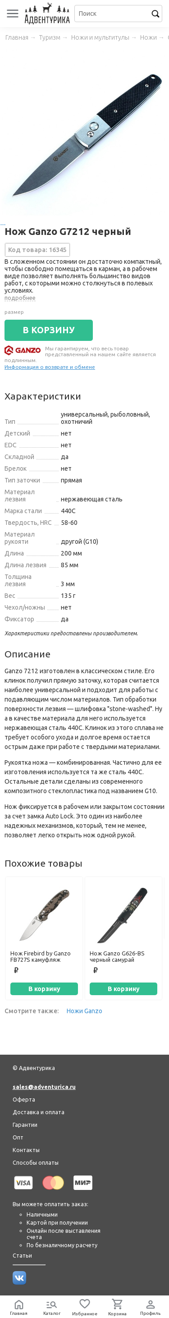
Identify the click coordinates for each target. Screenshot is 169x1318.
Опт (18, 1137)
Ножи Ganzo (84, 1011)
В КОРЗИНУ (49, 330)
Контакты (26, 1150)
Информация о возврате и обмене (50, 367)
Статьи (22, 1255)
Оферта (24, 1099)
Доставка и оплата (38, 1112)
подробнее (20, 297)
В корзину (44, 988)
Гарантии (25, 1124)
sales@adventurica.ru (44, 1087)
